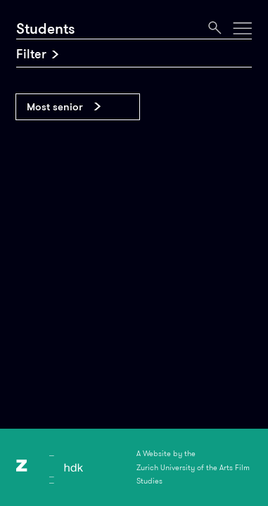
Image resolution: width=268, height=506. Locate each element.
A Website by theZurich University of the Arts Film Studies (193, 467)
